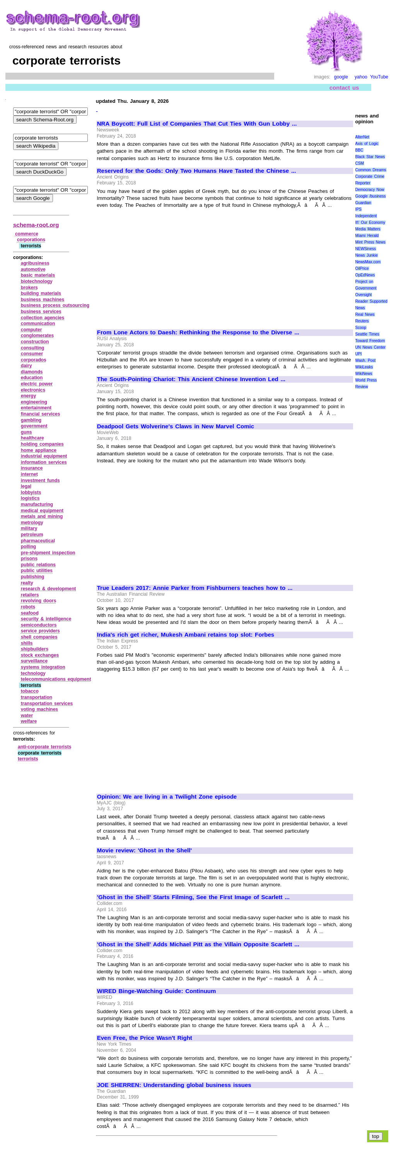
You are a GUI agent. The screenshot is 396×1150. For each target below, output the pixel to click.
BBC (359, 150)
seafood (30, 613)
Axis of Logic (367, 143)
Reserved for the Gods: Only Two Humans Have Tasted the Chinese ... (196, 171)
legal (26, 486)
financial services (40, 414)
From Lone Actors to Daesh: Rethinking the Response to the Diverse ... (198, 332)
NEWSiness (365, 249)
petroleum (32, 534)
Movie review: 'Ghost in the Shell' (144, 850)
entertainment (36, 408)
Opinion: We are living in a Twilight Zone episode (167, 797)
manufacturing (37, 504)
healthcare (32, 438)
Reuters (362, 321)
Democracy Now (369, 189)
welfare (29, 721)
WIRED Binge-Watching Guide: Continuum (156, 991)
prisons (29, 558)
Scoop (360, 327)
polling (28, 546)
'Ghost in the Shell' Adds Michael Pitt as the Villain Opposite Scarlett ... (198, 944)
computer (31, 329)
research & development (48, 588)
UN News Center (370, 347)
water (27, 715)
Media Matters (368, 229)
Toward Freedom (370, 341)
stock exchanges (40, 655)
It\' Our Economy (370, 222)
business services (41, 311)
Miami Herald (367, 235)
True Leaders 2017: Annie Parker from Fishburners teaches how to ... (195, 588)
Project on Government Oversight (366, 288)
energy (28, 396)
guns (26, 432)
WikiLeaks (364, 367)
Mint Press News (370, 242)
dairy (26, 365)
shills (27, 643)
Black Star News (370, 157)
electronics (33, 390)
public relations (38, 564)
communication (38, 323)
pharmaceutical (38, 540)
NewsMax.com (368, 262)
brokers (29, 287)
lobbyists (31, 492)
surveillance (34, 661)
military (29, 528)
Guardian (363, 203)
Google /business (370, 196)
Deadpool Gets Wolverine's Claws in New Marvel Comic (175, 426)
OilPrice (362, 268)
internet (29, 474)
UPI (358, 354)
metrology (32, 522)
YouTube (379, 77)
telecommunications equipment (56, 679)
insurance (32, 468)
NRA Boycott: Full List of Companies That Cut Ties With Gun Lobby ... (197, 124)
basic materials (38, 275)
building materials (41, 293)
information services (44, 462)
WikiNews (363, 373)
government (34, 426)
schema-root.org (36, 224)
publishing (32, 576)
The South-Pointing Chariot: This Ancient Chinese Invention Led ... (191, 379)
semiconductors (39, 625)
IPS (358, 209)
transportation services (47, 703)
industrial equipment (44, 456)
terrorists (28, 759)
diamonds (32, 372)
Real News (365, 314)
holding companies (42, 444)
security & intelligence (46, 619)
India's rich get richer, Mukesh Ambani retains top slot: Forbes (185, 635)
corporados (33, 360)
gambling (31, 420)
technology (33, 673)
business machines (42, 299)
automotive (33, 269)
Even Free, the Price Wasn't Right (144, 1038)
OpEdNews (365, 275)
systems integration (43, 667)
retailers (30, 595)
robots (28, 607)
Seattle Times (367, 334)
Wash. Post (365, 360)
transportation (36, 697)
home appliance (38, 450)
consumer (32, 353)
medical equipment (42, 510)
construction (35, 341)
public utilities (37, 570)
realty (27, 583)
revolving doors (38, 600)
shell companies (39, 637)
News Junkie (366, 255)
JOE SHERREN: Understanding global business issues (174, 1085)
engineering (34, 402)
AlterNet (362, 137)
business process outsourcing (55, 305)
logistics (30, 498)
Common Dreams (370, 170)
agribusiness (35, 263)
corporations (31, 239)
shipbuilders (34, 649)
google (341, 77)
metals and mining (42, 516)
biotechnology (37, 281)
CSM (359, 163)
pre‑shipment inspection (48, 552)
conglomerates (37, 335)
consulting (32, 348)
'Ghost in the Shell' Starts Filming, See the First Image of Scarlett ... (193, 897)
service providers (40, 631)
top (375, 1136)
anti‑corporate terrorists (44, 747)
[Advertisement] (162, 265)
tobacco (30, 691)
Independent (366, 216)
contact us (344, 87)
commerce (26, 234)
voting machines (39, 709)
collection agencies (42, 317)
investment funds (40, 480)
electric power (37, 384)
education (32, 377)
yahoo (361, 77)
